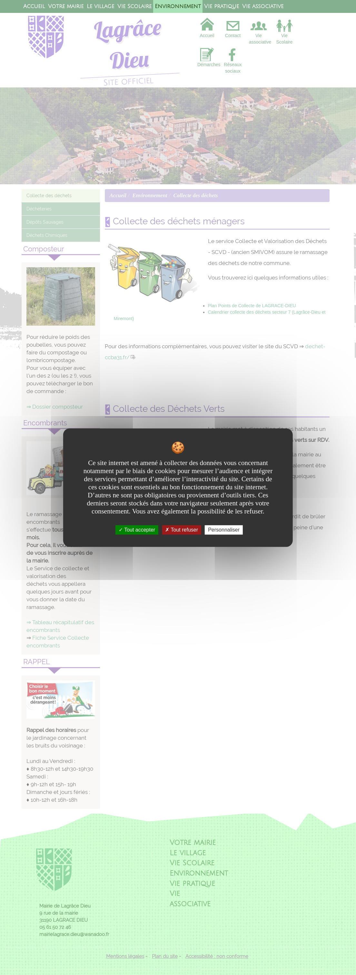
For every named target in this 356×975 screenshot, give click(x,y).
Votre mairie (66, 6)
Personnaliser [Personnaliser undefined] (224, 530)
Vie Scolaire (134, 6)
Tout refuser (181, 530)
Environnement (178, 6)
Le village (100, 6)
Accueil (34, 6)
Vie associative (262, 6)
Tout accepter (137, 530)
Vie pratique (221, 6)
